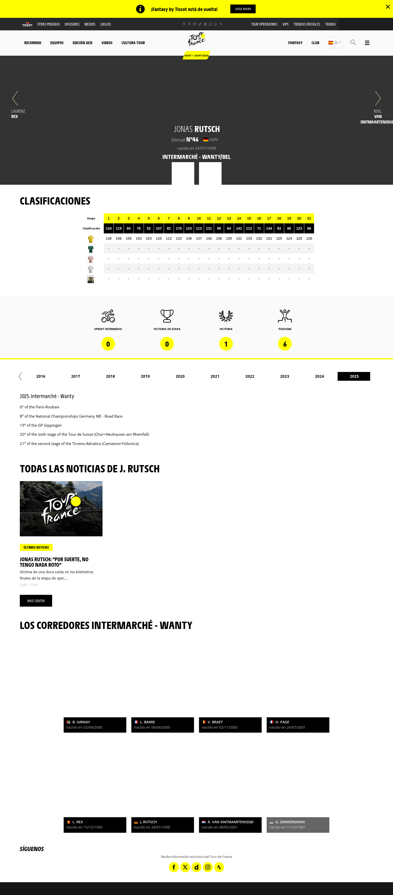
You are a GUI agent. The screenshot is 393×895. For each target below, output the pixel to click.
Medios (89, 24)
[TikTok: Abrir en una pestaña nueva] (200, 24)
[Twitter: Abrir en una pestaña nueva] (189, 24)
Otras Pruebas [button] (48, 24)
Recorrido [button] (32, 42)
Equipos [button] (57, 42)
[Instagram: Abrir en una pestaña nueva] (194, 24)
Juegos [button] (105, 24)
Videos (107, 42)
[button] (334, 43)
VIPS (285, 24)
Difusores (72, 24)
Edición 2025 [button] (82, 42)
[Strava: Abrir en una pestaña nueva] (221, 24)
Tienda (330, 24)
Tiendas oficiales (306, 24)
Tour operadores (264, 24)
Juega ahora (243, 9)
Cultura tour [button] (133, 42)
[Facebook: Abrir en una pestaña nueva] (184, 24)
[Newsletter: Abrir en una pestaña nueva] (210, 24)
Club (315, 42)
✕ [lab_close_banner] (388, 6)
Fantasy (295, 42)
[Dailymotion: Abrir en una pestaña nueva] (205, 24)
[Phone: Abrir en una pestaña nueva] (215, 24)
